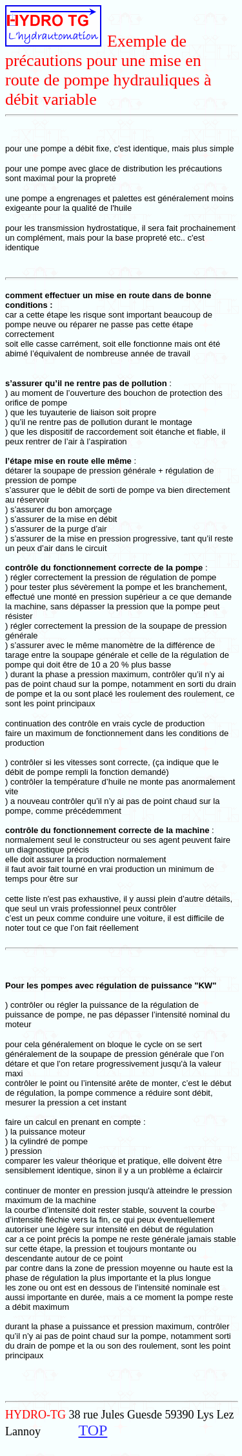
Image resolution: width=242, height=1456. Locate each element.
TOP (92, 1430)
